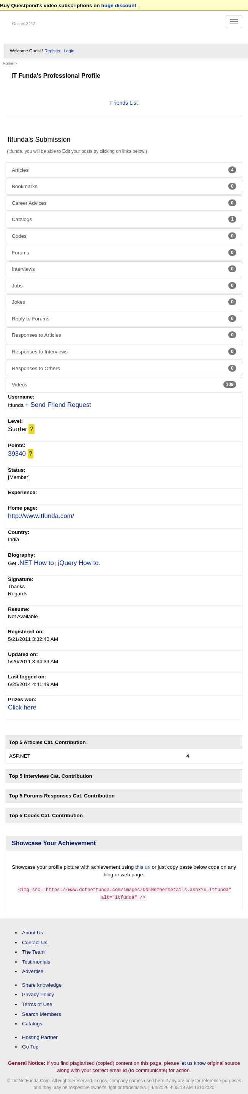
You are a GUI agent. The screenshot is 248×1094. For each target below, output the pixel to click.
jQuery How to (78, 563)
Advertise (32, 970)
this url (142, 867)
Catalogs (124, 219)
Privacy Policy (38, 994)
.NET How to (36, 563)
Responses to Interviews (124, 351)
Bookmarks (124, 186)
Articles (124, 169)
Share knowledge (42, 984)
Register (52, 51)
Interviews (124, 268)
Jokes (124, 301)
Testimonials (36, 961)
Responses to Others (124, 368)
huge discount (118, 5)
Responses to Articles (124, 334)
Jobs (124, 285)
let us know (193, 1062)
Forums (124, 252)
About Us (32, 932)
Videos (124, 384)
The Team (33, 951)
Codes (124, 235)
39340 (17, 453)
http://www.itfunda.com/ (41, 516)
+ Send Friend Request (58, 404)
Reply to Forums (124, 318)
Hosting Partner (40, 1036)
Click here (22, 707)
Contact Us (34, 941)
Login (69, 51)
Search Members (41, 1013)
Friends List (123, 103)
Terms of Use (37, 1003)
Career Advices (124, 202)
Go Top (30, 1046)
